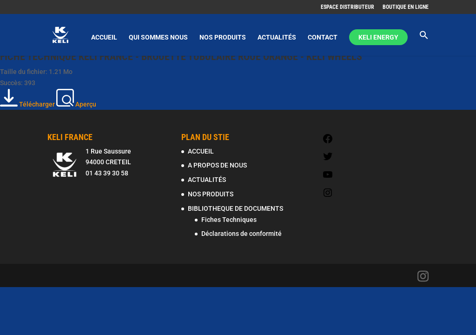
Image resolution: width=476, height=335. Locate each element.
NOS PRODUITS (222, 37)
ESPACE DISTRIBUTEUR (347, 7)
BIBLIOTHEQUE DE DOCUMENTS (235, 208)
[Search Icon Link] (424, 43)
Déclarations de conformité (241, 233)
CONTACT (322, 37)
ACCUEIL (104, 37)
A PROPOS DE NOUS (217, 165)
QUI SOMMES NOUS (158, 37)
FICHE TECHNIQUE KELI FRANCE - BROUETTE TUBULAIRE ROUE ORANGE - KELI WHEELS (181, 56)
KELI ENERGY (378, 37)
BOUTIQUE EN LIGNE (406, 7)
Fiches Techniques (229, 219)
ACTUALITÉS (277, 37)
